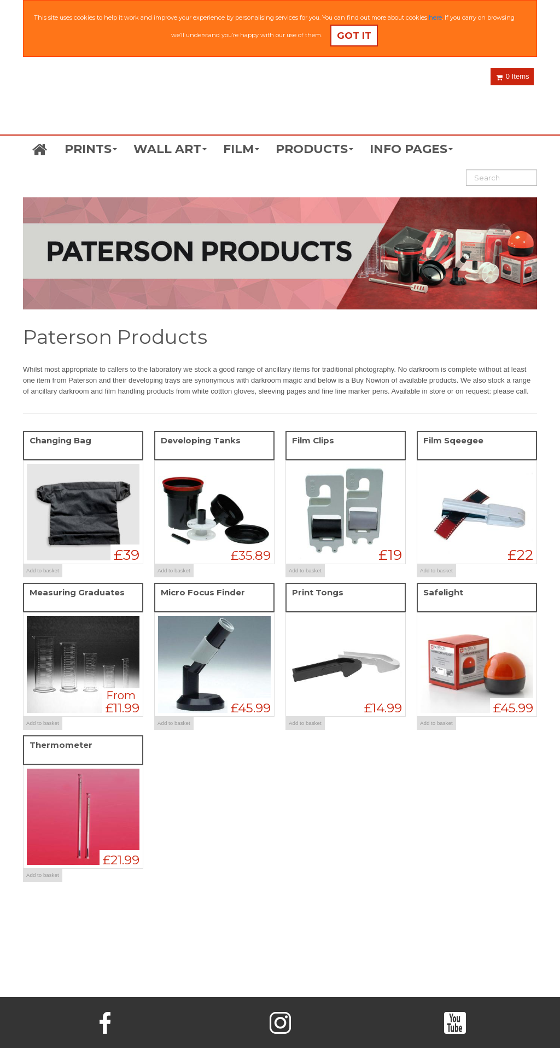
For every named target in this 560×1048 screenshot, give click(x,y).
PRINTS (91, 149)
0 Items (512, 76)
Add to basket (42, 570)
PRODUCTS (314, 149)
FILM (241, 149)
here (435, 17)
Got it (354, 35)
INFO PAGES (411, 149)
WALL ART (170, 149)
